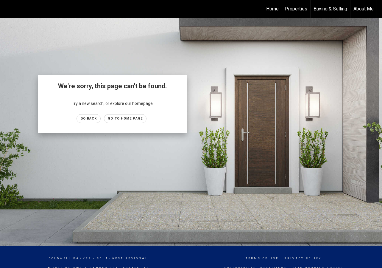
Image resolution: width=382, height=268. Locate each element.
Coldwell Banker (70, 258)
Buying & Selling (330, 9)
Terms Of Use (262, 258)
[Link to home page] (7, 9)
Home (272, 9)
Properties (296, 9)
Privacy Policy (303, 258)
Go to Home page (125, 118)
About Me (363, 9)
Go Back (88, 118)
